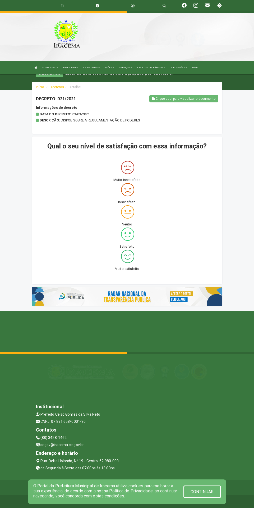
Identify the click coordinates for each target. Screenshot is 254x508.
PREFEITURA (70, 67)
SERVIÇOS (125, 67)
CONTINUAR (202, 491)
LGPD (194, 67)
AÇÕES (109, 67)
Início (40, 87)
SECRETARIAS (91, 67)
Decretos (57, 87)
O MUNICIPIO (50, 67)
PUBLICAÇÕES (179, 67)
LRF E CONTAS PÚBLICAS (151, 67)
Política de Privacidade (131, 490)
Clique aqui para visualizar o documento (183, 99)
